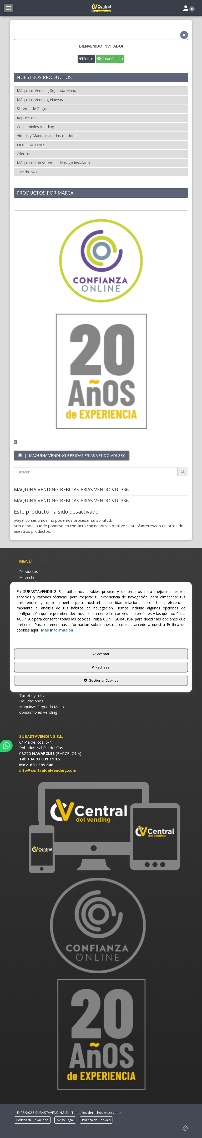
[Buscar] (182, 471)
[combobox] (101, 206)
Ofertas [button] (23, 153)
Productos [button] (28, 571)
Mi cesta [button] (26, 577)
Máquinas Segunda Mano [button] (41, 706)
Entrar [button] (86, 58)
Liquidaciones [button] (31, 700)
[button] (101, 8)
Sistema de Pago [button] (31, 108)
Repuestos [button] (26, 117)
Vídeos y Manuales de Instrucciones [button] (47, 135)
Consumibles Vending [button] (35, 126)
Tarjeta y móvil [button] (32, 695)
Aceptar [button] (101, 653)
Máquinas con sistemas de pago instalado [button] (53, 162)
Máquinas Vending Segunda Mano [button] (46, 90)
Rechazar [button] (101, 667)
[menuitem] (101, 571)
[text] (95, 471)
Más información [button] (57, 630)
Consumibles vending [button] (38, 712)
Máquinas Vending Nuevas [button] (40, 99)
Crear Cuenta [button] (110, 58)
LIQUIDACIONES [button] (31, 144)
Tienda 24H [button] (27, 171)
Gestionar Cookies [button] (101, 680)
